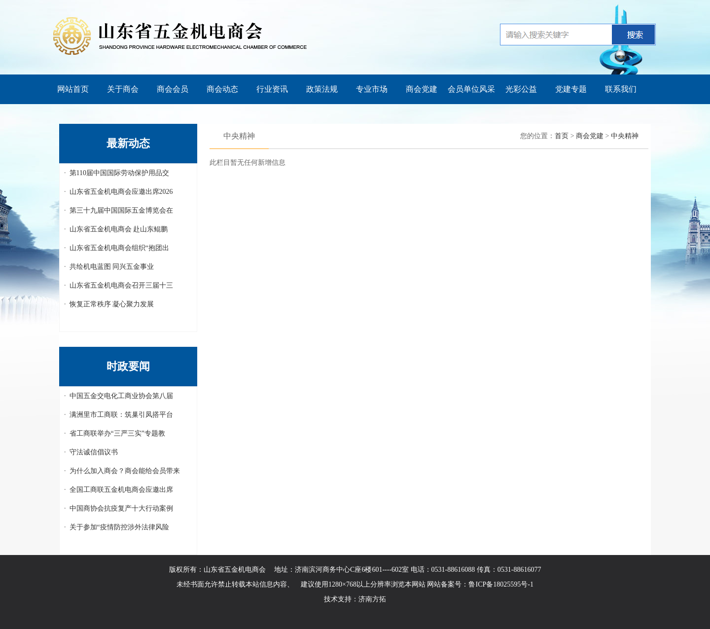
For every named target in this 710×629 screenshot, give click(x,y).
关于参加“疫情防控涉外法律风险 (119, 527)
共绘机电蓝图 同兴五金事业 (112, 266)
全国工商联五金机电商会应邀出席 (121, 489)
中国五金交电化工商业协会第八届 (121, 396)
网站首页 (73, 89)
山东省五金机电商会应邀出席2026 (121, 191)
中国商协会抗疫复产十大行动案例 (121, 508)
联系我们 (621, 89)
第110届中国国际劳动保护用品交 (119, 173)
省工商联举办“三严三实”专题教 (117, 433)
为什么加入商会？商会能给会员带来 (125, 471)
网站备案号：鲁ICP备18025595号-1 (480, 584)
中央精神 (625, 136)
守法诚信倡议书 (94, 452)
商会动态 (222, 89)
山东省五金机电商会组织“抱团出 (119, 248)
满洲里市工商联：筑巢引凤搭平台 (121, 414)
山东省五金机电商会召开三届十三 (121, 285)
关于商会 (123, 89)
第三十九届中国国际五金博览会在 (121, 210)
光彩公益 (521, 89)
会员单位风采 (471, 89)
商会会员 (172, 89)
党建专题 (571, 89)
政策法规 (322, 89)
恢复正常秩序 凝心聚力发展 (112, 304)
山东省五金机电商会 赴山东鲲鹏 (119, 229)
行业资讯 (272, 89)
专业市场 (372, 89)
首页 (561, 136)
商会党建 (421, 89)
